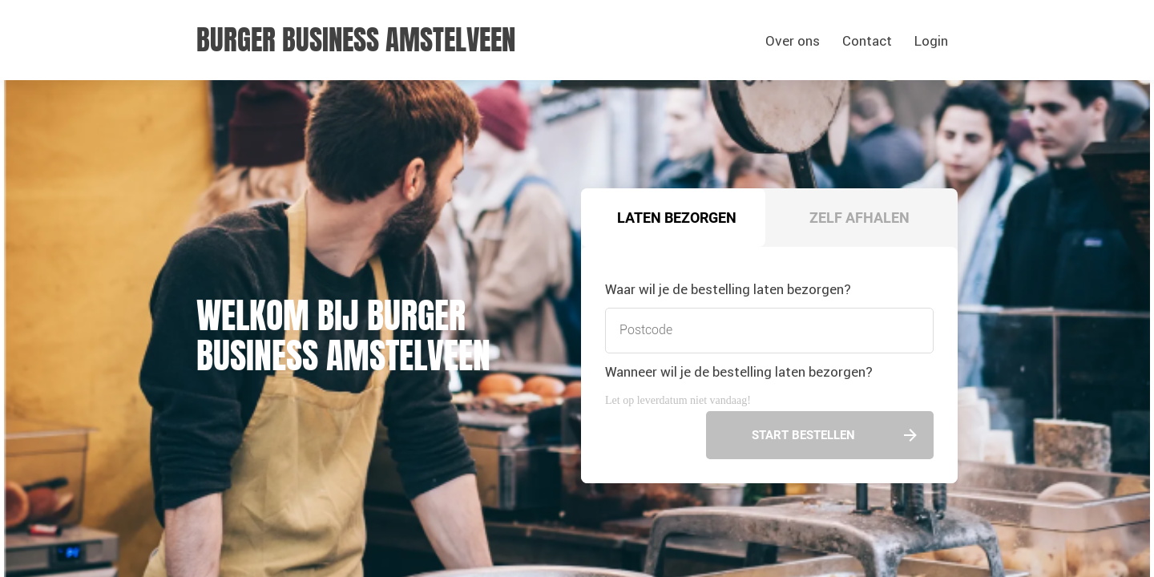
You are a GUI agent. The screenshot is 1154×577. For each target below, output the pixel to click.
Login (931, 41)
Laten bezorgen (676, 217)
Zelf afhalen (859, 217)
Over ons (792, 41)
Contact (867, 41)
